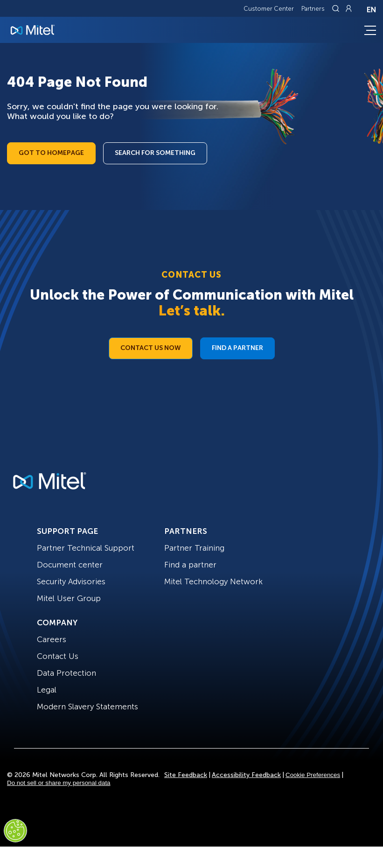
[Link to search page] (336, 8)
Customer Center (269, 8)
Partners (313, 8)
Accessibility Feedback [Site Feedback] (246, 775)
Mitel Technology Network (213, 581)
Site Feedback (185, 775)
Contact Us (57, 656)
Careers (51, 639)
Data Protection (66, 673)
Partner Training (194, 548)
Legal (46, 689)
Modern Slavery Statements (87, 706)
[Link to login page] (348, 8)
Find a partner (190, 564)
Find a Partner (237, 348)
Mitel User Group (69, 598)
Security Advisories (71, 581)
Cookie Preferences (313, 774)
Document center (70, 564)
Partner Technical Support (85, 548)
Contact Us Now (150, 348)
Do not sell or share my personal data (59, 782)
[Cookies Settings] (15, 830)
